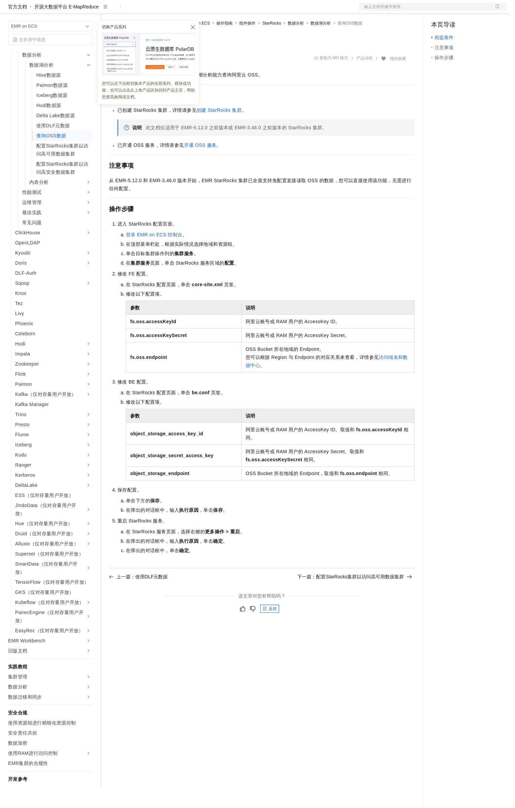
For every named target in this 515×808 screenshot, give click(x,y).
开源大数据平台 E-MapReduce (66, 28)
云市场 (164, 10)
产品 (87, 10)
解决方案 (108, 10)
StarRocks (271, 44)
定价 (145, 10)
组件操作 (247, 44)
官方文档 (17, 28)
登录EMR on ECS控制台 (154, 256)
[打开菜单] (11, 11)
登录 (495, 10)
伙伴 (182, 10)
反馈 (270, 630)
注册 (471, 10)
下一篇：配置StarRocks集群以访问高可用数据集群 (354, 598)
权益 (129, 10)
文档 (424, 10)
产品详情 (364, 79)
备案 (439, 10)
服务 (198, 10)
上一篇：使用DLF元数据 (138, 598)
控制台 (455, 10)
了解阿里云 (222, 10)
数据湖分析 (321, 44)
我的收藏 (398, 80)
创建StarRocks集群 (219, 131)
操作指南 (224, 44)
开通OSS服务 (200, 166)
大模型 (69, 10)
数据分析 (296, 44)
